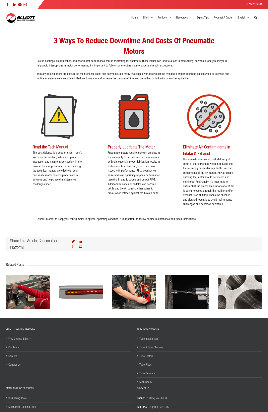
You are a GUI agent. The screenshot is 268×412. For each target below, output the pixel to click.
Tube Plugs (145, 364)
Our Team (13, 347)
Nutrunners (145, 382)
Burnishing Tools (17, 398)
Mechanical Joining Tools (22, 406)
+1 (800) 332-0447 (158, 407)
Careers (12, 356)
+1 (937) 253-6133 (156, 398)
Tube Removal (147, 373)
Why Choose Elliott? (19, 338)
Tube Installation (148, 338)
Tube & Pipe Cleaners (151, 347)
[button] (255, 17)
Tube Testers (146, 356)
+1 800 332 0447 (253, 4)
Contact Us (14, 364)
